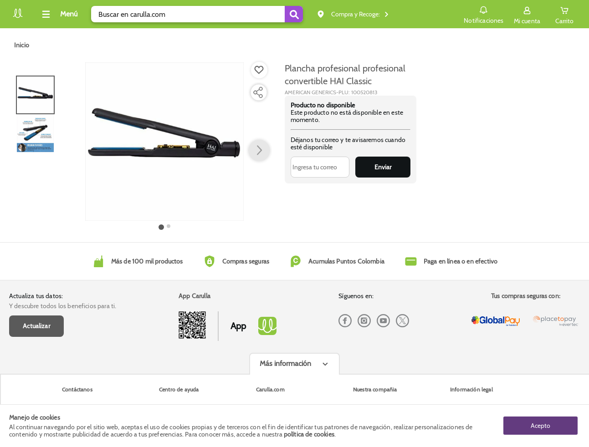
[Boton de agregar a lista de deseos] (259, 70)
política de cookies (309, 434)
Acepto (540, 426)
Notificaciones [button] (483, 13)
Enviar (382, 167)
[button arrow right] (259, 151)
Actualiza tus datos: (36, 296)
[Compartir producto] (257, 92)
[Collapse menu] (58, 14)
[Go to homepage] (21, 45)
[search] (197, 14)
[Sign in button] (527, 14)
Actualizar (36, 326)
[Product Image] (164, 141)
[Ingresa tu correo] (320, 167)
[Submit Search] (294, 14)
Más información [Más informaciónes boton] (285, 363)
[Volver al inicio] (18, 16)
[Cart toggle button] (564, 14)
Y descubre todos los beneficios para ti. (62, 306)
